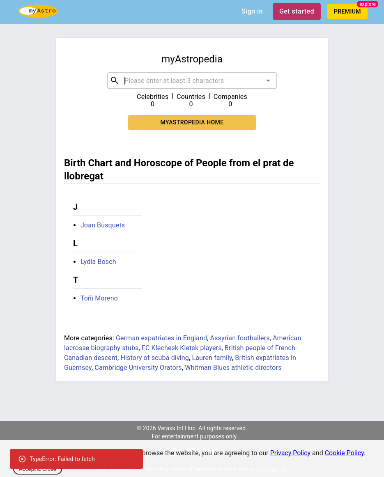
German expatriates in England (161, 338)
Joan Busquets (102, 225)
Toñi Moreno (99, 298)
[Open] (268, 80)
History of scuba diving (154, 358)
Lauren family (212, 358)
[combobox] (192, 80)
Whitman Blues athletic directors (233, 368)
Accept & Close (37, 469)
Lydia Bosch (98, 262)
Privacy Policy (290, 453)
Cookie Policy (344, 453)
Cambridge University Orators (138, 368)
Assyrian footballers (240, 338)
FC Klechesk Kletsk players (182, 348)
